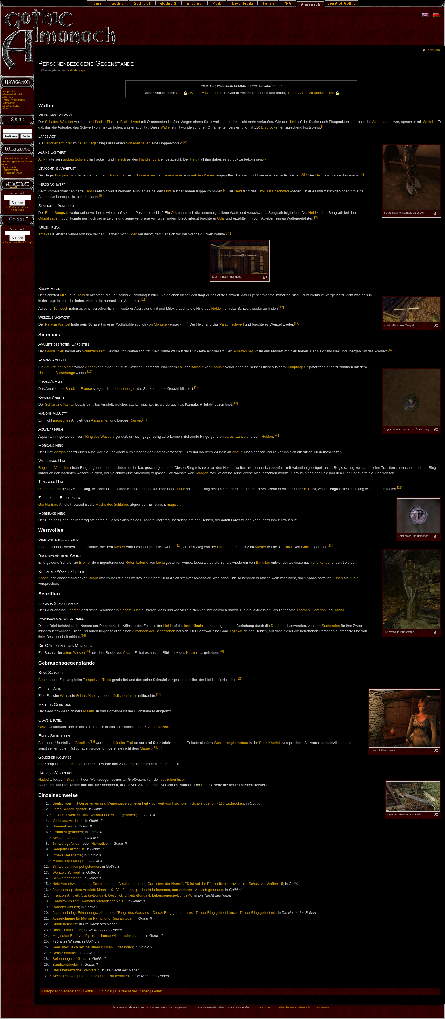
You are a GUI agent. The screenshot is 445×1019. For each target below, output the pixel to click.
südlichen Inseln (124, 696)
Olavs (42, 727)
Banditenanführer (58, 144)
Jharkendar (322, 563)
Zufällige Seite (10, 105)
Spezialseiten (10, 167)
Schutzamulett (93, 352)
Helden (216, 308)
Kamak (69, 405)
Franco (86, 389)
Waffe (165, 128)
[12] (281, 307)
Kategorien (50, 991)
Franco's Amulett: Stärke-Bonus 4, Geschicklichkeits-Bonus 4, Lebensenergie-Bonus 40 (122, 895)
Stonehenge (65, 373)
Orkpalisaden (49, 218)
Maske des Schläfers (112, 505)
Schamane (53, 405)
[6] (362, 174)
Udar (221, 218)
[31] (159, 747)
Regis (42, 468)
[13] (185, 323)
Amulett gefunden (209, 890)
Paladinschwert (231, 324)
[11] (143, 299)
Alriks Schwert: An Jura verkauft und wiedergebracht (94, 815)
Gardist (51, 352)
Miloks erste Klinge (68, 861)
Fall (180, 367)
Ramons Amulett (66, 907)
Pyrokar (236, 631)
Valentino (61, 468)
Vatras (243, 743)
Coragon (201, 473)
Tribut (353, 578)
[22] (177, 545)
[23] (330, 545)
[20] (276, 435)
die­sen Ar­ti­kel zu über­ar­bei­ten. (311, 93)
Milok (64, 295)
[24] (83, 635)
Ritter (49, 213)
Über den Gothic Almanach (294, 1007)
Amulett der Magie (59, 367)
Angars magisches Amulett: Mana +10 (82, 890)
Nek (61, 352)
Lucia (160, 563)
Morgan (59, 452)
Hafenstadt (225, 547)
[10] (228, 233)
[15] (390, 350)
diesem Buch (130, 610)
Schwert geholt (203, 803)
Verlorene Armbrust (68, 821)
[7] (224, 190)
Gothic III (159, 991)
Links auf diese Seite (14, 158)
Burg (308, 489)
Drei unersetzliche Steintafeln (76, 970)
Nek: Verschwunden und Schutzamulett (84, 884)
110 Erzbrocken (231, 803)
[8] (101, 195)
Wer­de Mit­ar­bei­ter (204, 93)
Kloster (119, 547)
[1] (322, 126)
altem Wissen (74, 653)
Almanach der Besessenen (153, 631)
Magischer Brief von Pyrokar (75, 936)
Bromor (85, 563)
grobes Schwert (75, 159)
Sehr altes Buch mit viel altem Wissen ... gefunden (93, 947)
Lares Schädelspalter (69, 809)
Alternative (99, 844)
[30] (154, 747)
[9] (316, 217)
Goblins (307, 547)
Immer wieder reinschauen (122, 936)
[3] (264, 158)
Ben (41, 680)
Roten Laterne (136, 563)
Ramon (135, 421)
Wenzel (64, 324)
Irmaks (43, 234)
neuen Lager (88, 144)
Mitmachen (8, 102)
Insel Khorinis (194, 626)
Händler (99, 122)
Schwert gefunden (67, 844)
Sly (280, 86)
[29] (92, 741)
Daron (288, 547)
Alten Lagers (382, 122)
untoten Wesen (203, 175)
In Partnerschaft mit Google (17, 242)
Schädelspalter (138, 144)
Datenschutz (265, 1007)
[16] (90, 371)
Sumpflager (296, 367)
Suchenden (331, 626)
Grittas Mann (86, 696)
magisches (61, 421)
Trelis (80, 295)
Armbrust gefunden (67, 832)
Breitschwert (130, 122)
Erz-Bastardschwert (273, 191)
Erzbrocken (270, 128)
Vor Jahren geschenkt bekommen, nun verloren (154, 890)
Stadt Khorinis (270, 743)
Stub (179, 93)
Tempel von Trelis (97, 680)
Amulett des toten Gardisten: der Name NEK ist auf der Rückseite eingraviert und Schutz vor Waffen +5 (200, 884)
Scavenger (117, 175)
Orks (168, 191)
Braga (93, 578)
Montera (160, 324)
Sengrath (62, 213)
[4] (302, 174)
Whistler (66, 122)
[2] (185, 142)
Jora (156, 159)
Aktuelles (7, 97)
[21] (399, 487)
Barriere (197, 367)
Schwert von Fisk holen (169, 803)
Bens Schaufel (64, 953)
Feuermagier (173, 175)
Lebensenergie (123, 389)
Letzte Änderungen (13, 100)
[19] (144, 419)
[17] (196, 387)
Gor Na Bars (48, 505)
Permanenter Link (12, 172)
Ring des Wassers (99, 437)
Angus (237, 452)
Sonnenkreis (145, 175)
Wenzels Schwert (66, 873)
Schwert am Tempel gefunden (76, 867)
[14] (296, 323)
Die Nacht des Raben (132, 991)
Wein (64, 696)
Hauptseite (8, 91)
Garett (73, 764)
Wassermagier (225, 743)
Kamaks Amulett (66, 901)
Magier (145, 748)
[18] (235, 403)
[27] (239, 678)
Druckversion (10, 170)
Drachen (277, 626)
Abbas (43, 578)
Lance (240, 437)
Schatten (52, 122)
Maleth (88, 711)
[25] (87, 651)
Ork (174, 213)
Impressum (323, 1007)
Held (292, 122)
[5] (306, 174)
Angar (90, 367)
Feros (89, 191)
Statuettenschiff (65, 924)
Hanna (338, 610)
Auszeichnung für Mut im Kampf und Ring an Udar (92, 918)
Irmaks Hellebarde (67, 855)
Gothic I (89, 991)
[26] (221, 651)
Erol (129, 743)
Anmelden (434, 49)
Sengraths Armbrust (68, 849)
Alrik (41, 159)
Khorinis (217, 367)
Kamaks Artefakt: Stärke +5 (103, 901)
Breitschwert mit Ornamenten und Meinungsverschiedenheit (100, 803)
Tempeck (61, 308)
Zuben (338, 578)
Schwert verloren (66, 838)
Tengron (54, 489)
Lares (229, 437)
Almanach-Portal (12, 94)
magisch (173, 505)
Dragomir (62, 175)
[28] (158, 694)
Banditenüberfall (66, 965)
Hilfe (5, 108)
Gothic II (105, 991)
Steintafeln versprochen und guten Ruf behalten (91, 976)
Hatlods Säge (76, 70)
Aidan (127, 653)
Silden (132, 234)
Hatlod (43, 780)
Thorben (303, 610)
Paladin (51, 324)
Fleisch (120, 159)
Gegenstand (70, 991)
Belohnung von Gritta (69, 959)
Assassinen (100, 421)
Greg (130, 764)
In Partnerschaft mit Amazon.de (17, 208)
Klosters (192, 653)
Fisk (110, 122)
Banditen (73, 389)
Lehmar (74, 610)
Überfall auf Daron (67, 930)
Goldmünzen (158, 727)
